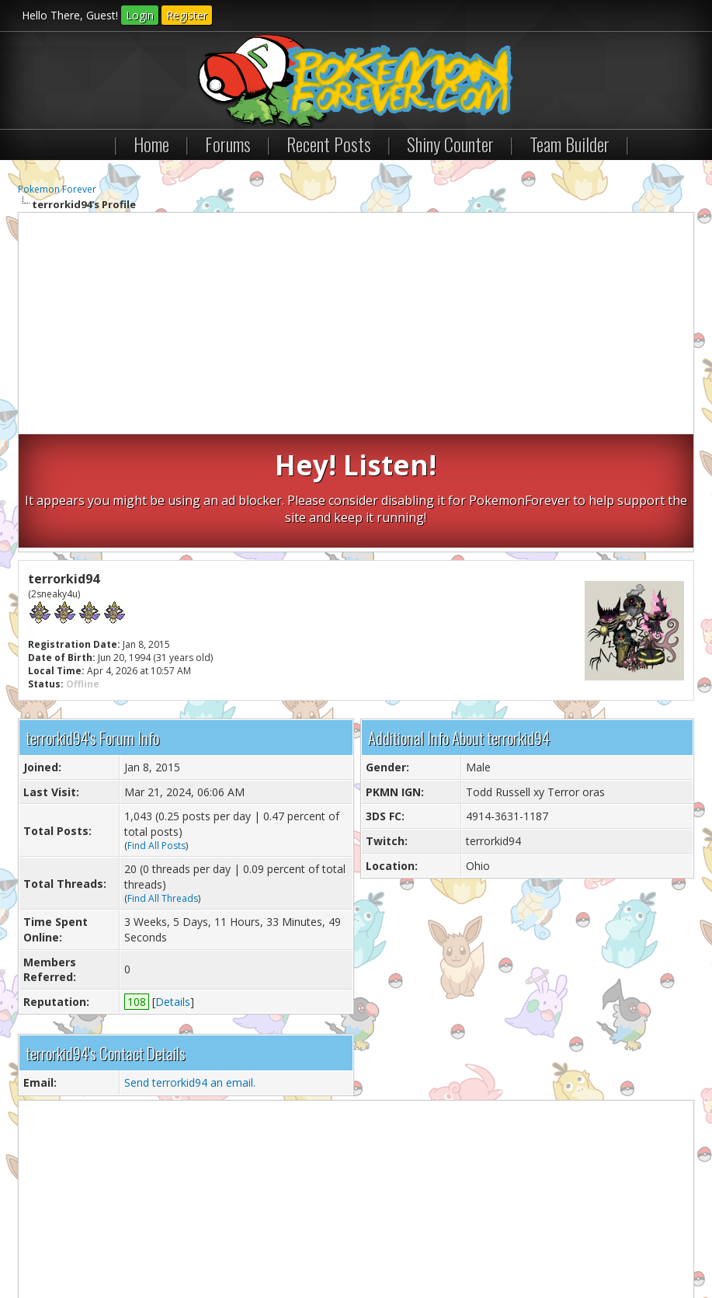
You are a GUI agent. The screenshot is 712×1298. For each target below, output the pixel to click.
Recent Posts (329, 144)
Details (172, 887)
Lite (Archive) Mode (286, 1242)
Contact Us (50, 1242)
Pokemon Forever (57, 189)
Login (140, 15)
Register (186, 15)
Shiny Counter (450, 144)
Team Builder (570, 144)
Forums (228, 144)
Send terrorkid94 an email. (189, 969)
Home (151, 144)
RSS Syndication (371, 1242)
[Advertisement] (356, 325)
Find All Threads (162, 784)
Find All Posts (156, 731)
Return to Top (203, 1242)
